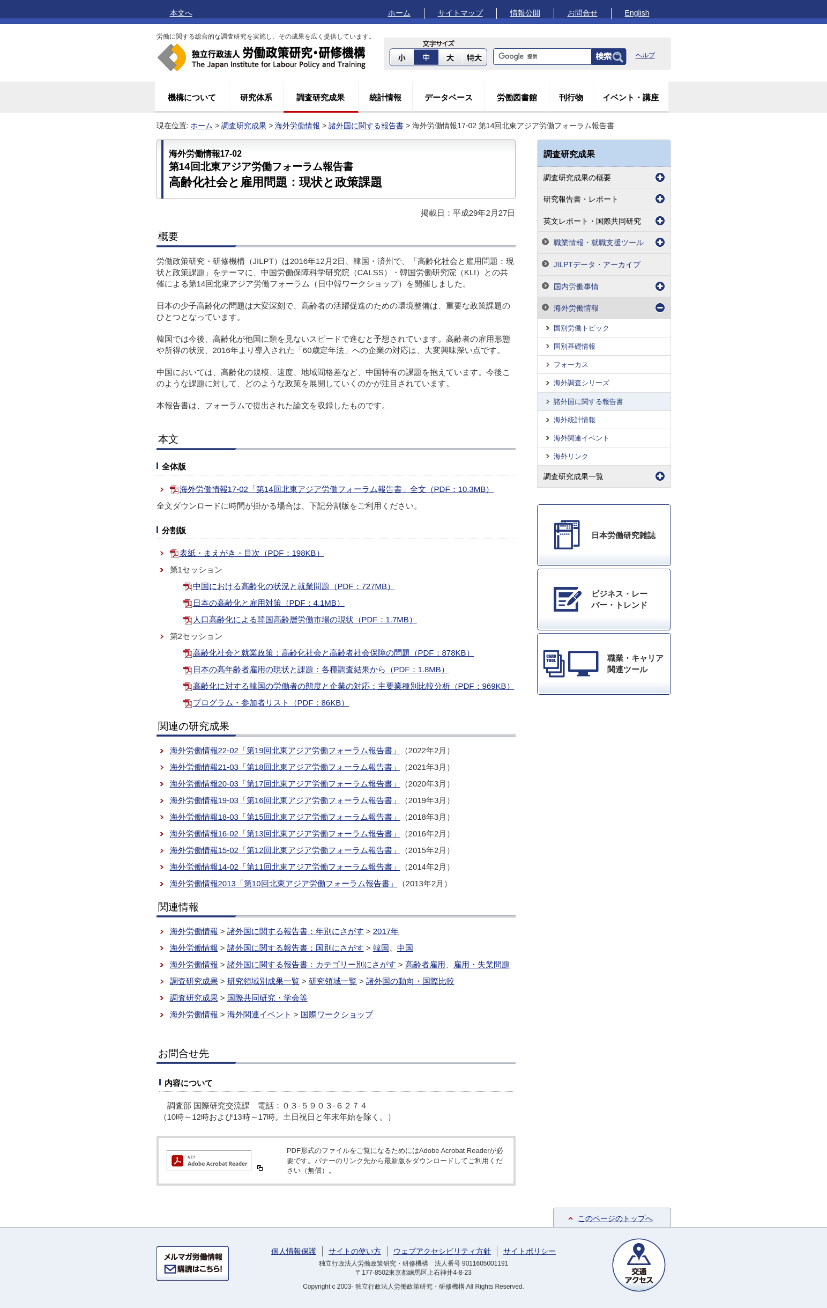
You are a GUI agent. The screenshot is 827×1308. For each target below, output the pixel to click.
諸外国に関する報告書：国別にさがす (295, 947)
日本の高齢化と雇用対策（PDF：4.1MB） (269, 602)
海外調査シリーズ (581, 383)
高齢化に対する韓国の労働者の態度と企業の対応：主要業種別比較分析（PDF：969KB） (354, 685)
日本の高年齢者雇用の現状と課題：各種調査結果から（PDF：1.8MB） (321, 669)
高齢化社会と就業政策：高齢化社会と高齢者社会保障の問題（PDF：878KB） (333, 652)
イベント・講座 (630, 97)
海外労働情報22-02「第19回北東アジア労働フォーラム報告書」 (285, 750)
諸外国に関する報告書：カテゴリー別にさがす (311, 964)
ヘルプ (645, 55)
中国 (405, 947)
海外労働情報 (297, 125)
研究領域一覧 (333, 981)
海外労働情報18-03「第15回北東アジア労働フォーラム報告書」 (285, 816)
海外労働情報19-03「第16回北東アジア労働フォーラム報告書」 (285, 800)
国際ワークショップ (337, 1014)
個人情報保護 (293, 1251)
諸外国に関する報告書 (366, 125)
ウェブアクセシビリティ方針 (442, 1251)
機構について (192, 97)
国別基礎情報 (574, 346)
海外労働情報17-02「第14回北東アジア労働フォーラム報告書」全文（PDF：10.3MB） (337, 489)
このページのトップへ (615, 1218)
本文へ (181, 13)
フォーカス (571, 365)
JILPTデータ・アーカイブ (597, 264)
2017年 (386, 931)
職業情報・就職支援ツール (599, 242)
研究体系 (256, 97)
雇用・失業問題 (481, 964)
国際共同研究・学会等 (267, 997)
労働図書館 (517, 97)
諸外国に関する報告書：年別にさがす (295, 931)
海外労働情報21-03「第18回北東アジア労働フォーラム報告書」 (285, 766)
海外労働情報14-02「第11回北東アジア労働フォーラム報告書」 (285, 866)
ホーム (399, 13)
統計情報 (385, 97)
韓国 (381, 947)
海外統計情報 (574, 420)
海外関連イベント (259, 1014)
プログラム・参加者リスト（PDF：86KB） (271, 702)
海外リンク (571, 456)
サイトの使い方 (355, 1251)
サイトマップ (460, 13)
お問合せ (583, 13)
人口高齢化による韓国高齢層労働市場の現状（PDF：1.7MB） (305, 619)
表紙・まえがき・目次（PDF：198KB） (252, 552)
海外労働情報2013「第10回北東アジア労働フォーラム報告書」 (284, 883)
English (637, 13)
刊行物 (571, 97)
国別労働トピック (581, 328)
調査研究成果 (320, 97)
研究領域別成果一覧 (263, 981)
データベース (448, 97)
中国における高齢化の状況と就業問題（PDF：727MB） (294, 586)
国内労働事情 (576, 286)
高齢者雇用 (425, 964)
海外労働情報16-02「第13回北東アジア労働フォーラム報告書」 (285, 833)
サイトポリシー (529, 1251)
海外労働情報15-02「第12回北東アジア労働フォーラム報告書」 (285, 850)
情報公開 (525, 13)
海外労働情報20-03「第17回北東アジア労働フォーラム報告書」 (285, 783)
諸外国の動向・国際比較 (410, 981)
